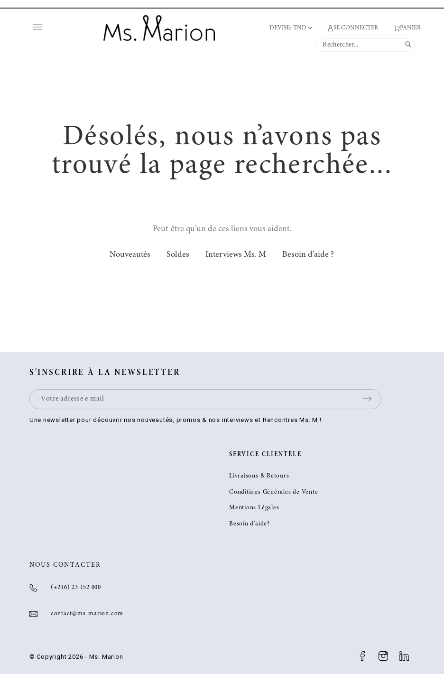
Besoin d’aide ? (308, 255)
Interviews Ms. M (235, 255)
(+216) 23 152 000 (76, 588)
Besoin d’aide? (249, 524)
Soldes (177, 255)
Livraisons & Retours (259, 476)
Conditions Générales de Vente (273, 492)
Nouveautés (130, 255)
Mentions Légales (254, 508)
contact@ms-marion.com (87, 614)
